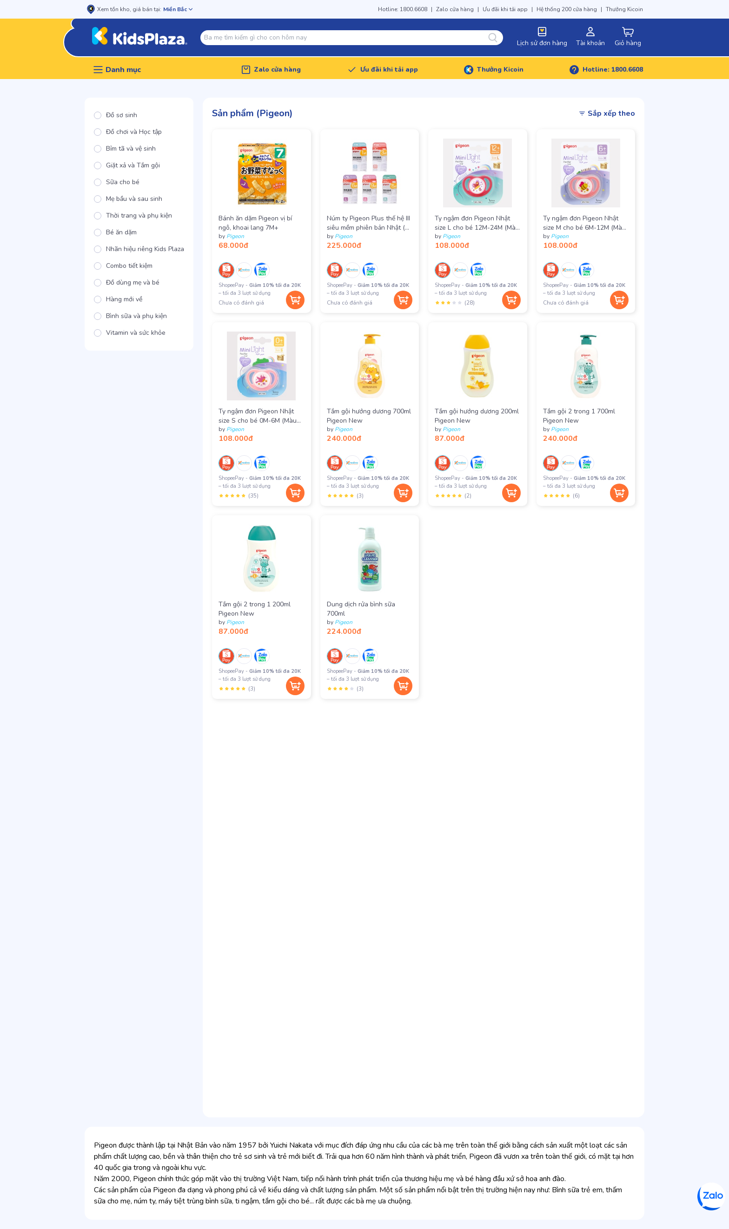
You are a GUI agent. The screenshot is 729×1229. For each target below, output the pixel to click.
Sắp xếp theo (606, 113)
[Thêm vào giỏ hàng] (295, 300)
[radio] (139, 115)
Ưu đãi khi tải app (505, 9)
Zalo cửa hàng (455, 9)
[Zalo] (711, 1196)
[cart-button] (628, 37)
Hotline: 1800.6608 (402, 9)
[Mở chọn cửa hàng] (177, 9)
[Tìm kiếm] (495, 37)
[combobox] (346, 37)
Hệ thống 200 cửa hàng (567, 9)
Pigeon (235, 236)
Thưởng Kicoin (624, 9)
